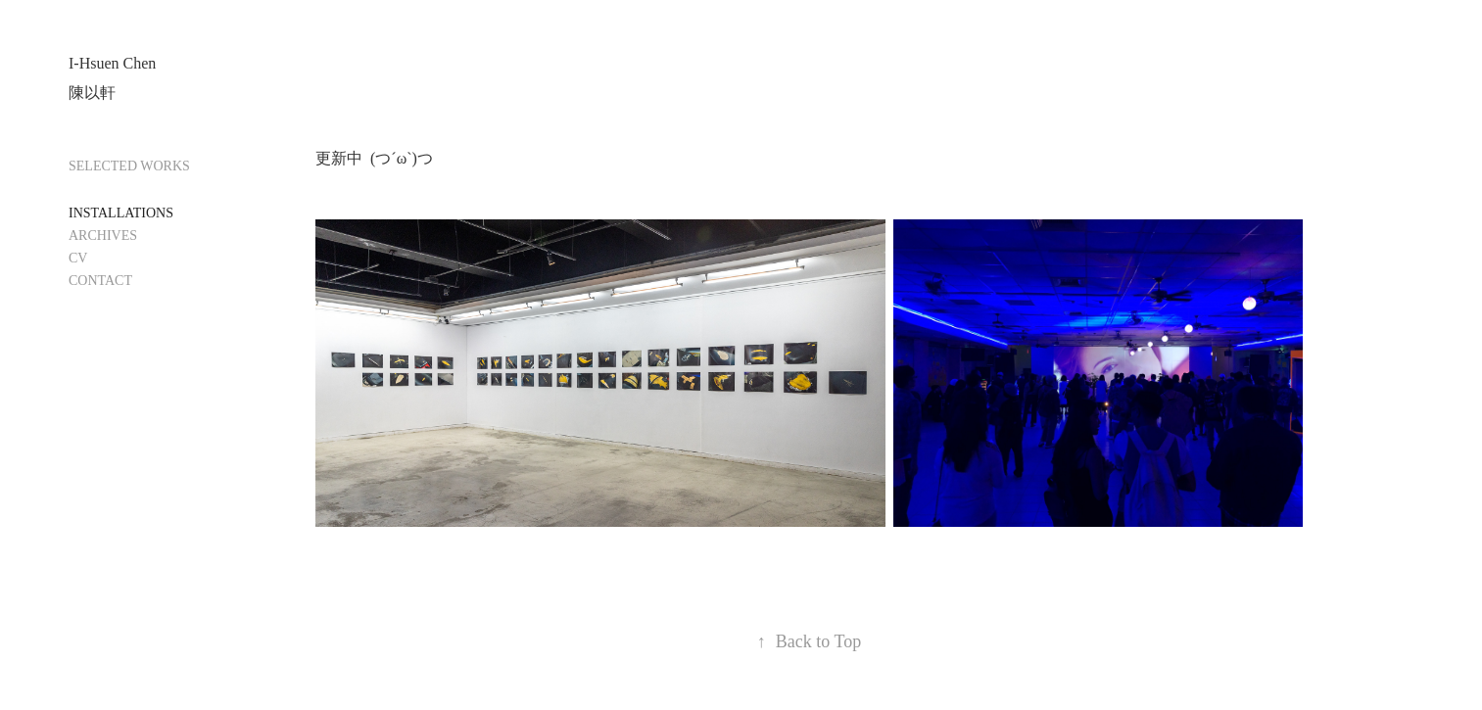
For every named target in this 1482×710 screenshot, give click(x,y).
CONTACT (100, 280)
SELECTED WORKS (129, 166)
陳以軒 (92, 92)
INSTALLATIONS (121, 213)
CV (78, 258)
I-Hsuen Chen (112, 63)
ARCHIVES (103, 235)
